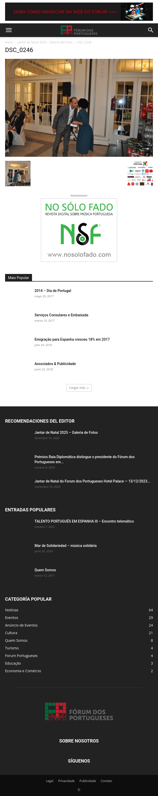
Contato (106, 781)
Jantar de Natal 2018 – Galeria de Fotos (45, 42)
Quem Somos (45, 570)
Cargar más (79, 388)
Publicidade (88, 781)
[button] (9, 30)
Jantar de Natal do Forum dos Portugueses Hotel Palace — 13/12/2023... (92, 481)
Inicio (9, 42)
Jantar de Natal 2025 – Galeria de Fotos (66, 432)
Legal (49, 781)
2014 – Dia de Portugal (53, 291)
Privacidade (66, 781)
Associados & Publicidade (55, 364)
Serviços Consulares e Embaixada (61, 315)
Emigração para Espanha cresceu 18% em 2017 (72, 339)
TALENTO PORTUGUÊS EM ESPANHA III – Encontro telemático (84, 521)
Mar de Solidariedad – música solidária (66, 546)
